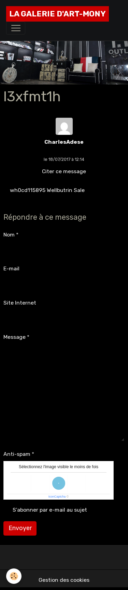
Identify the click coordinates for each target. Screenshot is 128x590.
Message (14, 337)
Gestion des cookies (64, 580)
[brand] (57, 14)
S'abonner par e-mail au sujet (50, 509)
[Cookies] (14, 576)
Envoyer (20, 528)
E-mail (11, 268)
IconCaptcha (57, 496)
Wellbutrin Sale (66, 190)
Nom (9, 234)
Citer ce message (64, 171)
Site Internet (19, 302)
